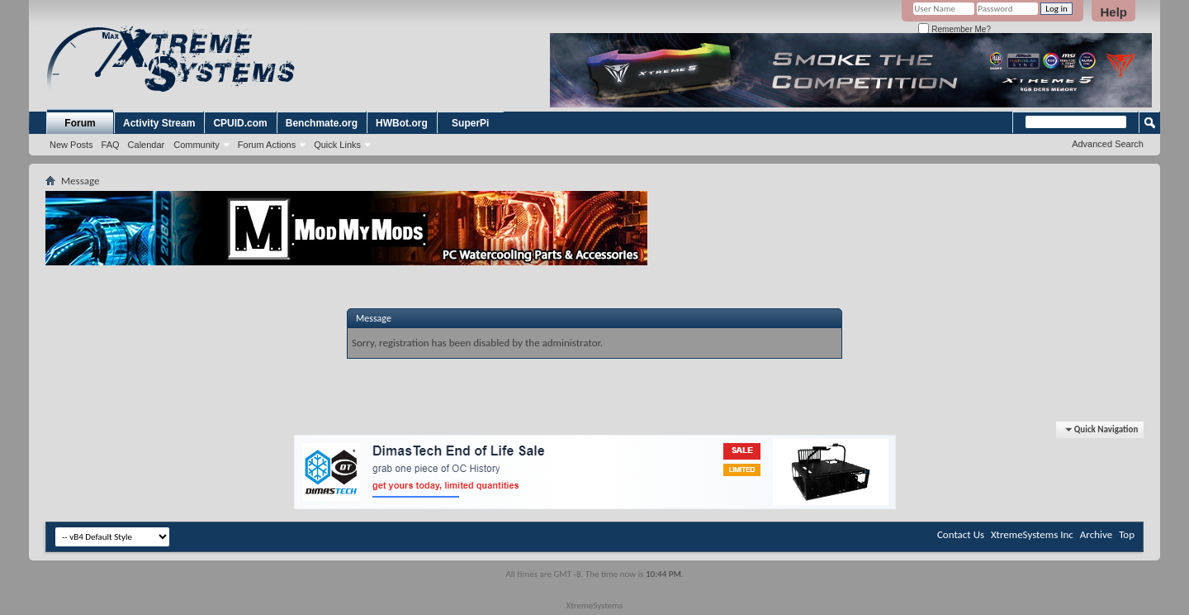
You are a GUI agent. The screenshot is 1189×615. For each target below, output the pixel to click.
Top (1127, 534)
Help (1113, 12)
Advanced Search (1108, 144)
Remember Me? (954, 29)
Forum (79, 123)
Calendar (146, 145)
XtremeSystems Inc (1032, 534)
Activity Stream (159, 123)
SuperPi (470, 123)
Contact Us (960, 534)
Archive (1096, 534)
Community (196, 145)
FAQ (111, 145)
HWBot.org (402, 123)
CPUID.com (240, 123)
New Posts (71, 145)
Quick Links (337, 145)
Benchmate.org (322, 123)
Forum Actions (267, 145)
